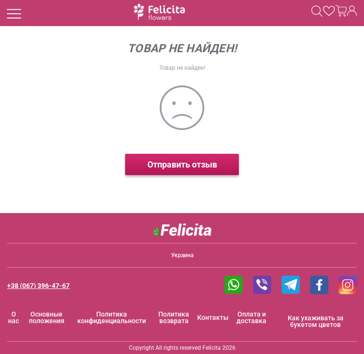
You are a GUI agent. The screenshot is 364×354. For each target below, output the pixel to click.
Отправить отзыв (182, 164)
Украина (182, 255)
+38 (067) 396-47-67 (38, 285)
